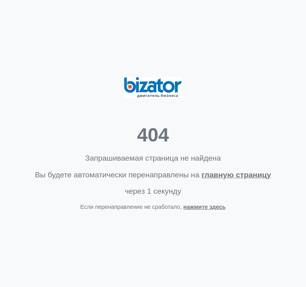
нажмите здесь (204, 207)
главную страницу (236, 175)
